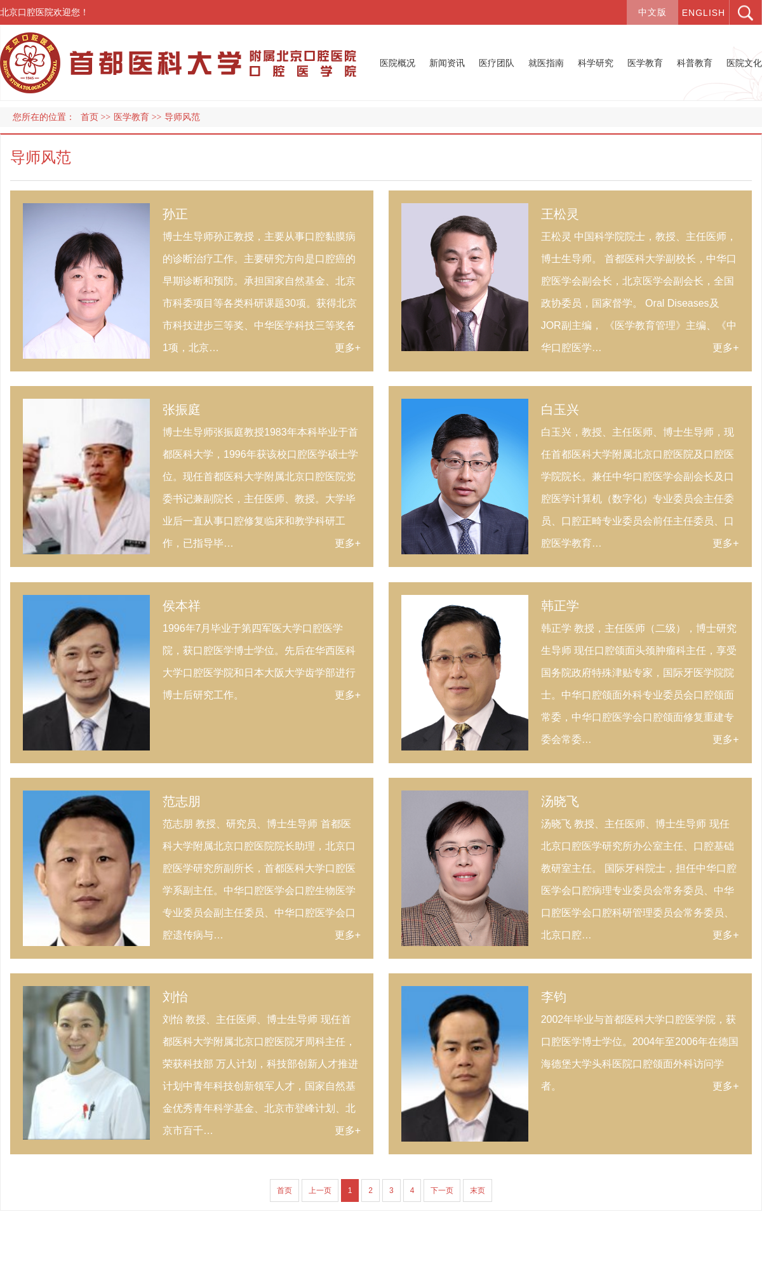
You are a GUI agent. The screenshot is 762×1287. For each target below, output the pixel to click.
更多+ (348, 347)
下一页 (442, 1190)
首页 (89, 117)
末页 (477, 1190)
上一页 (320, 1190)
